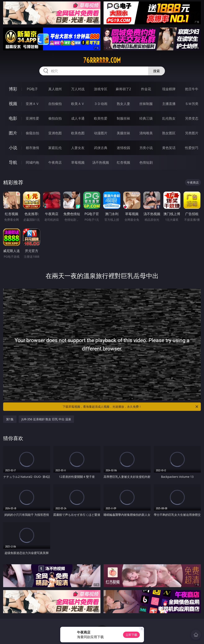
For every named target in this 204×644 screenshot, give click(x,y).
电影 (13, 118)
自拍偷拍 (55, 103)
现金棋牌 (169, 89)
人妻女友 (78, 147)
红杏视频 (123, 162)
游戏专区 (100, 89)
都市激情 (32, 147)
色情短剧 (146, 162)
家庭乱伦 (55, 147)
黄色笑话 (169, 147)
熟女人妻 (123, 103)
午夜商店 (55, 162)
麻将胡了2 (123, 89)
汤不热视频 (100, 162)
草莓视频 (78, 162)
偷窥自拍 (32, 133)
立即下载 (131, 635)
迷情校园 (123, 147)
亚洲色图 (55, 133)
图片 (13, 133)
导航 (13, 162)
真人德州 (55, 89)
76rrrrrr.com (102, 60)
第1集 (10, 419)
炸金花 (146, 89)
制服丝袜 (123, 118)
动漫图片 (100, 133)
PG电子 (32, 89)
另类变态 (191, 118)
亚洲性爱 (32, 118)
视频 (13, 103)
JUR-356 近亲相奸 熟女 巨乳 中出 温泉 (46, 419)
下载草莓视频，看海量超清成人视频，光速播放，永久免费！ (131, 406)
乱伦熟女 (169, 118)
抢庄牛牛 (191, 89)
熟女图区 (169, 133)
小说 (13, 147)
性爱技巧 (191, 147)
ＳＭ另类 (191, 103)
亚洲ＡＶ (32, 103)
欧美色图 (78, 133)
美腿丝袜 (123, 133)
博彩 (13, 89)
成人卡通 (78, 118)
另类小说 (146, 147)
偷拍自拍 (55, 118)
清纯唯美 (146, 133)
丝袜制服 (146, 103)
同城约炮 (32, 162)
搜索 (156, 71)
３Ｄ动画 (100, 103)
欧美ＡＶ (78, 103)
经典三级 (146, 118)
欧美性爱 (100, 118)
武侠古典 (100, 147)
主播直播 (169, 103)
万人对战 (78, 89)
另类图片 (191, 133)
